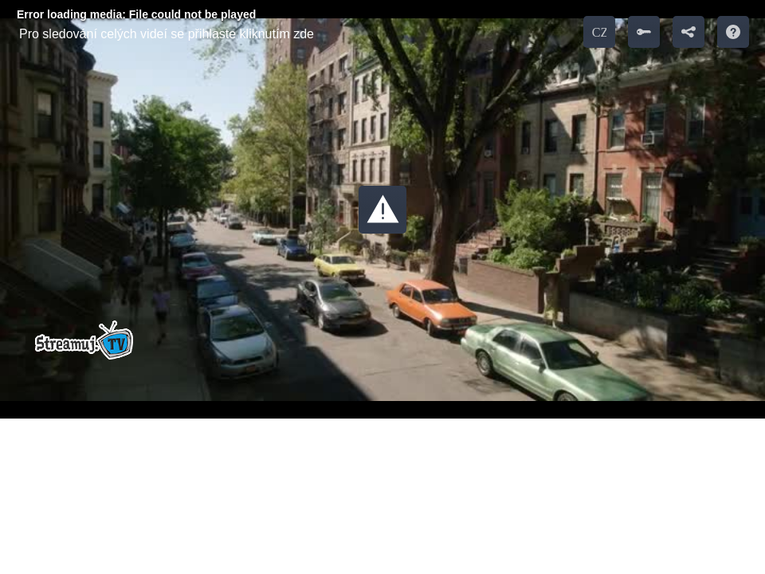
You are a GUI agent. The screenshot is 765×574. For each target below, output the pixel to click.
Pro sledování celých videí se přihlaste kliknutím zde (166, 34)
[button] (382, 210)
